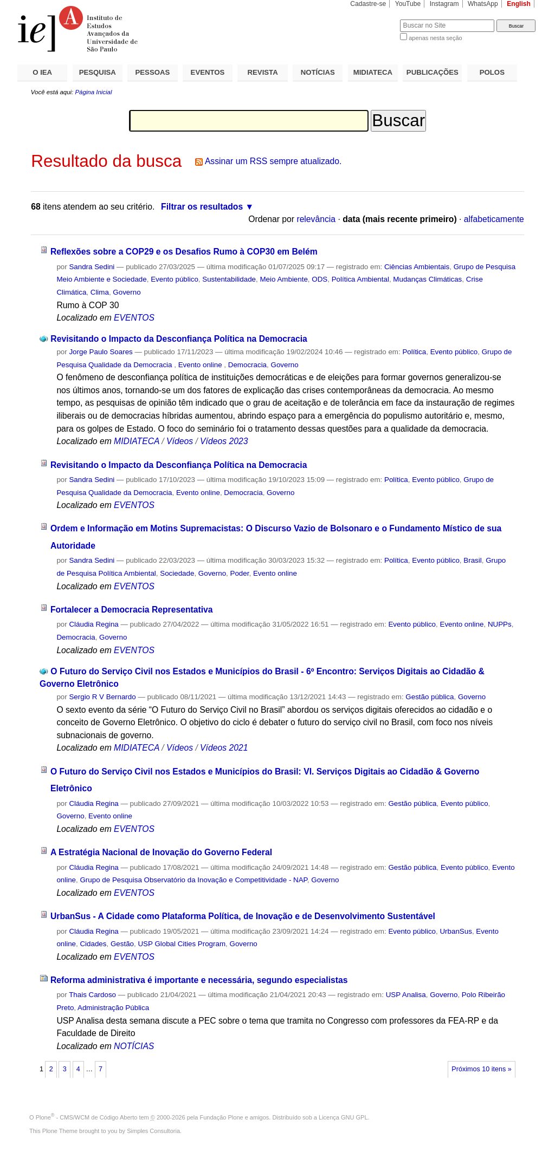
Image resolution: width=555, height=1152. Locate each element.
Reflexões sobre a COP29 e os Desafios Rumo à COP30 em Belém (184, 251)
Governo (126, 292)
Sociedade (177, 573)
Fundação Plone (221, 1117)
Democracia (247, 365)
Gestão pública (429, 697)
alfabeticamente (494, 219)
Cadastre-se (368, 4)
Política (414, 352)
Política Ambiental (360, 279)
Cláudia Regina (93, 624)
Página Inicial (93, 92)
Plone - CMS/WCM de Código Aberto (87, 1117)
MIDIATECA (372, 72)
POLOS (492, 72)
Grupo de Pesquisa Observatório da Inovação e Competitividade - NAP (193, 880)
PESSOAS (152, 72)
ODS (319, 279)
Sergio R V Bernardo (102, 697)
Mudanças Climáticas (427, 279)
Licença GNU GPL (343, 1117)
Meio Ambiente (283, 279)
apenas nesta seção (435, 38)
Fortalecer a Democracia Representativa (131, 609)
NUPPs (500, 624)
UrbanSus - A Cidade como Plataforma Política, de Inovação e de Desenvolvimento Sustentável (242, 916)
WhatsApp (483, 4)
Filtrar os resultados (202, 206)
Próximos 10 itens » (481, 1069)
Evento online (201, 365)
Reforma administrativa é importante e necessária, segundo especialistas (199, 980)
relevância (315, 219)
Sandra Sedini (91, 267)
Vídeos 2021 (224, 747)
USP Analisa (406, 995)
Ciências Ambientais (416, 267)
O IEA (42, 72)
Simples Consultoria (153, 1131)
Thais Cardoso (92, 995)
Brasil (472, 560)
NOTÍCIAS (318, 72)
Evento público (174, 279)
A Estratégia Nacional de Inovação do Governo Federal (161, 852)
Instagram (444, 4)
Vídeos (179, 441)
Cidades (93, 944)
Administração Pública (113, 1008)
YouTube (408, 4)
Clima (100, 292)
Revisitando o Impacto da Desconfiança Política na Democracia (178, 338)
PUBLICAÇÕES (432, 72)
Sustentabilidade (229, 279)
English (519, 4)
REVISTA (263, 72)
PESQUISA (97, 72)
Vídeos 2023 (224, 441)
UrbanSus (456, 931)
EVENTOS (208, 72)
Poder (239, 573)
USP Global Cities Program (181, 944)
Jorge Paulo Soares (100, 352)
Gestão (122, 944)
